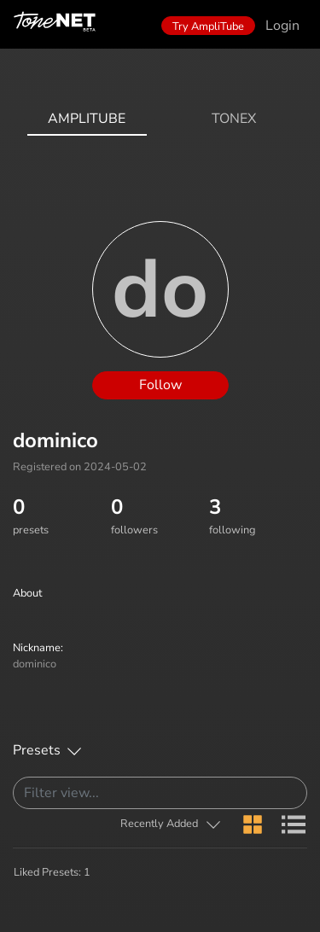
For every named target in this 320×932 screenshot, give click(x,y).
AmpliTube (86, 118)
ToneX (234, 118)
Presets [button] (37, 750)
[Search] (160, 793)
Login (282, 25)
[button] (171, 824)
